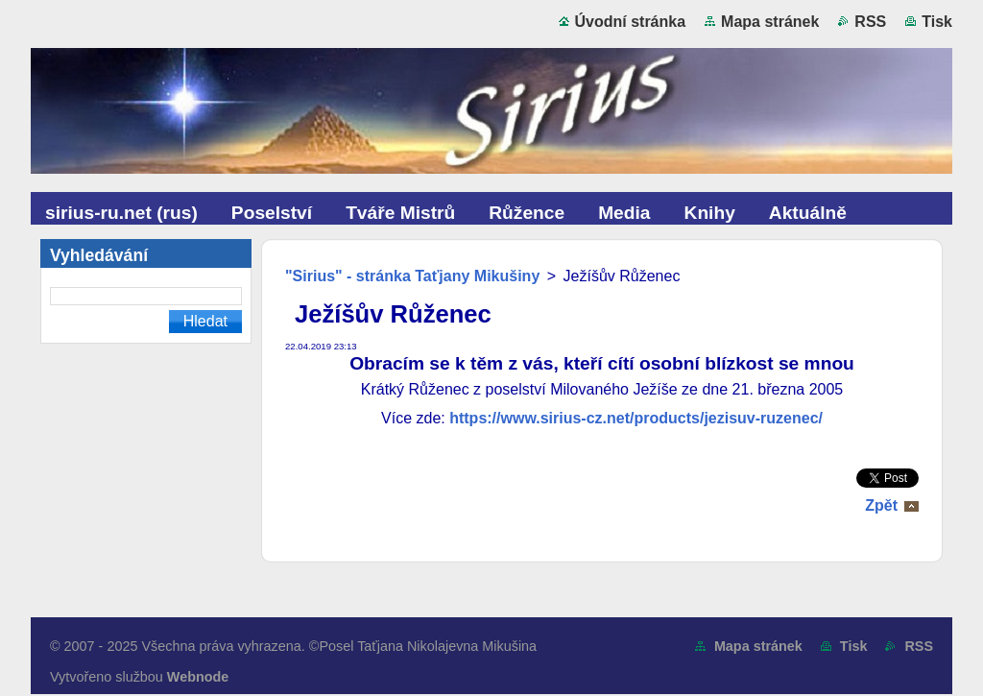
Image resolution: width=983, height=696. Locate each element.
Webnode (198, 676)
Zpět (881, 505)
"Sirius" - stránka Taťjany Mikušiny (412, 276)
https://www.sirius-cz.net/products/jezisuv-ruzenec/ (636, 418)
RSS (870, 21)
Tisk (937, 21)
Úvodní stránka (630, 21)
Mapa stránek (770, 21)
